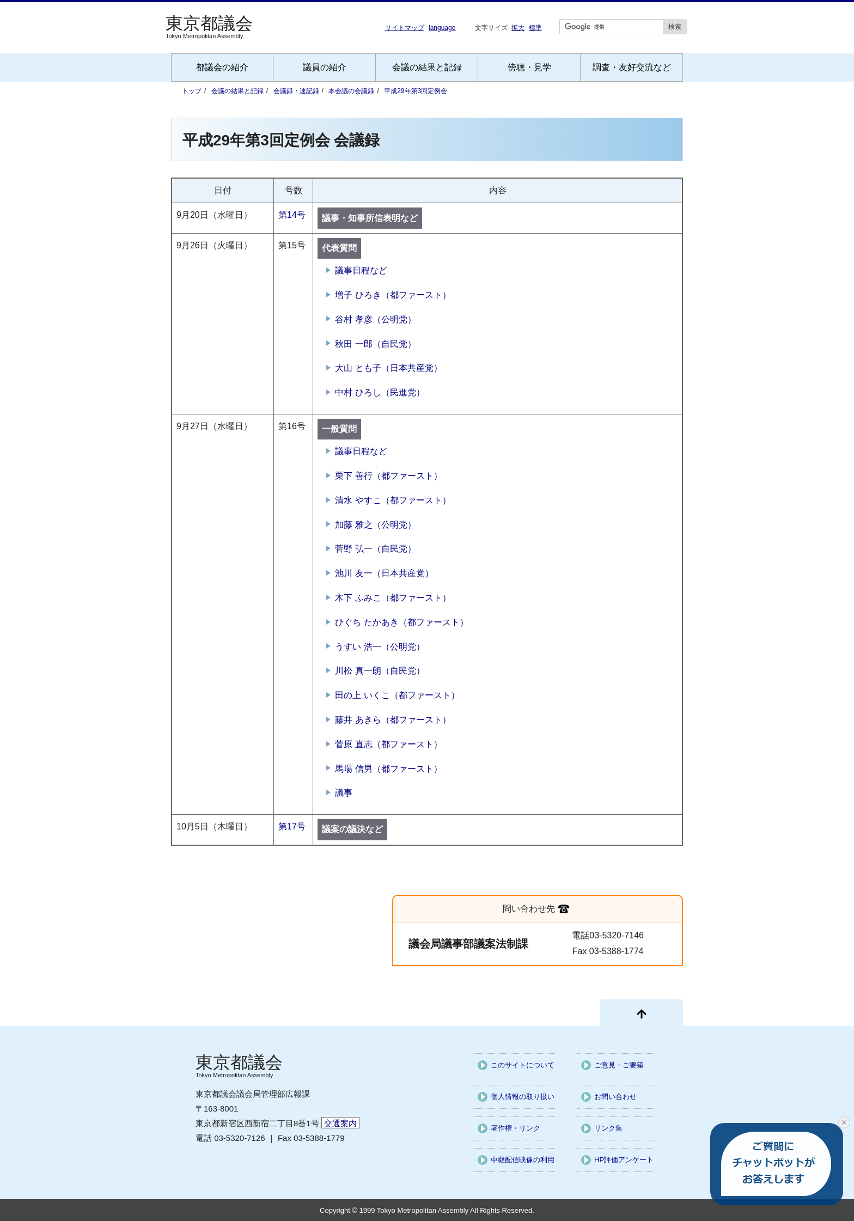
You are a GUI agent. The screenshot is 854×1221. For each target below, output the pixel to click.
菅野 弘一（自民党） (375, 548)
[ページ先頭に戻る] (641, 1012)
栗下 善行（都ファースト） (388, 475)
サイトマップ (404, 28)
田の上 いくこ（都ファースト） (397, 695)
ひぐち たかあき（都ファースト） (401, 622)
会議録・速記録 (296, 91)
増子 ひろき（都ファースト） (392, 295)
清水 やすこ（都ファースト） (392, 500)
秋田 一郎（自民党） (375, 344)
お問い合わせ (615, 1096)
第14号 (292, 214)
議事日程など (361, 270)
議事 (343, 792)
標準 (535, 27)
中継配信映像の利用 (522, 1160)
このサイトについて (522, 1065)
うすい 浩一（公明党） (379, 646)
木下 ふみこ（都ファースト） (392, 597)
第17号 (292, 826)
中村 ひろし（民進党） (379, 392)
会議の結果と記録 (427, 67)
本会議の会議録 (351, 91)
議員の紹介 (324, 67)
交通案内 (340, 1123)
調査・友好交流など (632, 67)
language (442, 28)
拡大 (517, 27)
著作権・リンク (515, 1128)
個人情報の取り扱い (522, 1096)
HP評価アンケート (624, 1160)
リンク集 (608, 1128)
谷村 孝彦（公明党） (375, 319)
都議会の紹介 (222, 67)
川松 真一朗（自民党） (379, 670)
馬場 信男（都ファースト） (388, 768)
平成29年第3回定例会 (415, 91)
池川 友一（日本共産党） (384, 573)
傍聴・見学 (529, 67)
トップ (192, 91)
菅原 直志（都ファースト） (388, 744)
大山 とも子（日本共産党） (388, 368)
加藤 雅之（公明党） (375, 524)
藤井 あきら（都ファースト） (392, 719)
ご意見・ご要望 (619, 1065)
